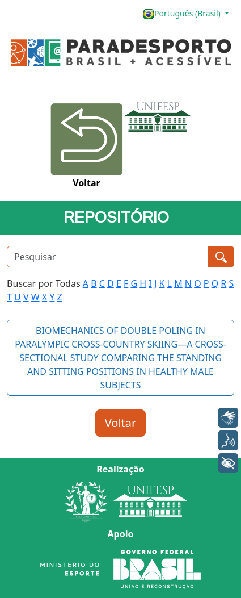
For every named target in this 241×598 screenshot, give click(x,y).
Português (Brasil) (182, 14)
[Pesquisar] (108, 256)
